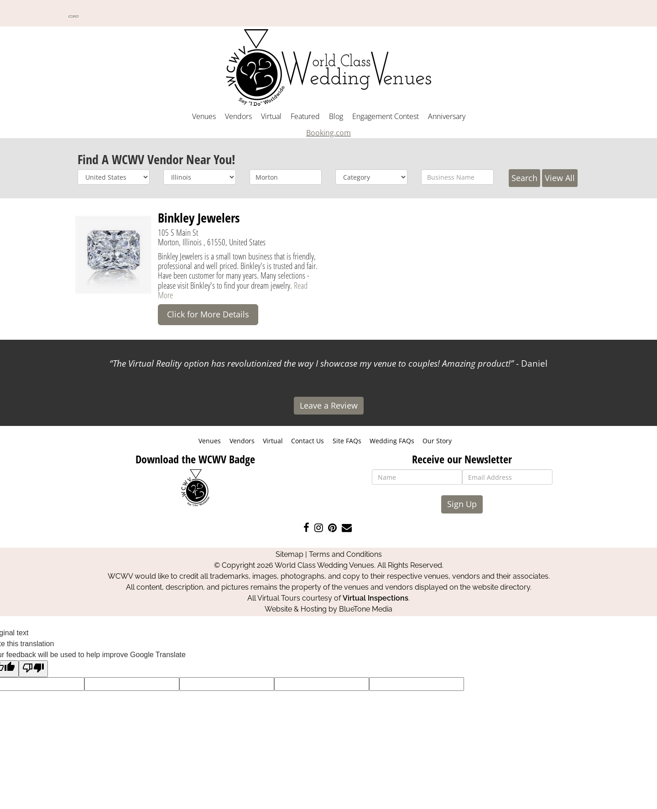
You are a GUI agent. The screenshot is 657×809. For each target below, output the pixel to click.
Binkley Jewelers (199, 217)
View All (560, 177)
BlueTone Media (365, 609)
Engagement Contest (385, 116)
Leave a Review (329, 405)
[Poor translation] (33, 668)
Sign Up (462, 503)
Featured (305, 116)
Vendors (238, 116)
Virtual (271, 116)
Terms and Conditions (345, 554)
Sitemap (289, 554)
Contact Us (307, 440)
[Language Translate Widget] (73, 16)
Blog (336, 116)
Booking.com (328, 133)
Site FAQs (347, 440)
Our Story (437, 440)
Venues (204, 116)
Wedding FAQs (392, 440)
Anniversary (446, 116)
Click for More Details (208, 314)
